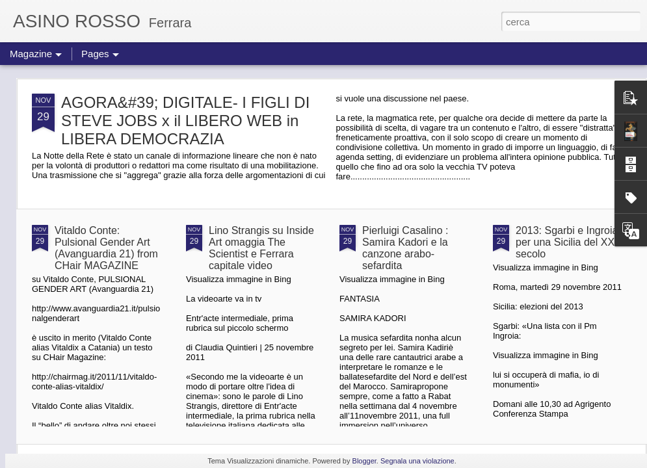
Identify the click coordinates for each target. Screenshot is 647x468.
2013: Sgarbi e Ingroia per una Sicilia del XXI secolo (567, 242)
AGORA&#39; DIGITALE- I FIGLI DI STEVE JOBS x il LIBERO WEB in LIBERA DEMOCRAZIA (185, 121)
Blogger (364, 461)
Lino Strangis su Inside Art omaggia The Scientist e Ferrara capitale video (261, 248)
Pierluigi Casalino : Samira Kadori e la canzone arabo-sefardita (405, 248)
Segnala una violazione (417, 461)
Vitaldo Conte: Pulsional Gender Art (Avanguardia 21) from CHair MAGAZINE (106, 248)
